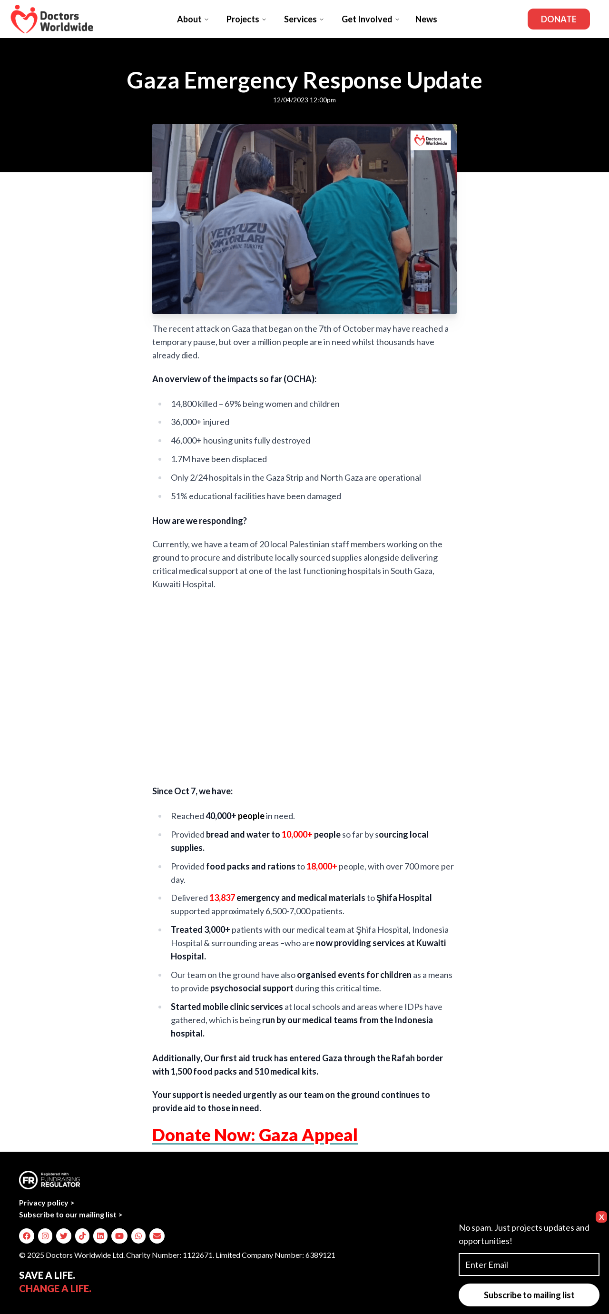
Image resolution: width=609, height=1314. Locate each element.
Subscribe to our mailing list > (71, 1214)
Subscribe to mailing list (529, 1295)
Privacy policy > (47, 1202)
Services (304, 19)
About (193, 19)
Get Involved (371, 19)
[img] (26, 1236)
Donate (559, 19)
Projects (246, 19)
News (426, 19)
